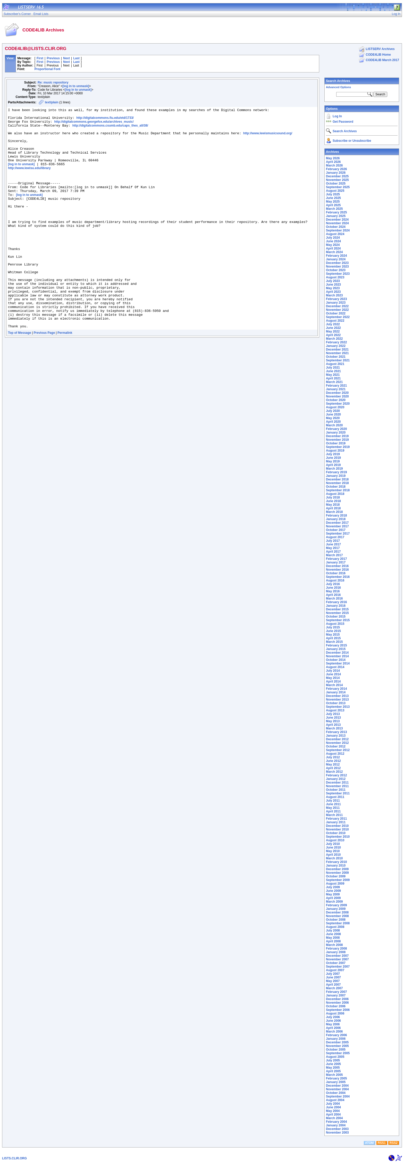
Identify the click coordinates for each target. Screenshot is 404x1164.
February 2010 (336, 862)
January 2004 (336, 1125)
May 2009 (333, 894)
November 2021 (337, 353)
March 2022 (334, 338)
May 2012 (333, 764)
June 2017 (333, 544)
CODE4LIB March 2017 (382, 60)
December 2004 (337, 1085)
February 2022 (336, 342)
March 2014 (334, 685)
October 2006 (336, 1006)
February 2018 (336, 515)
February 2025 (336, 212)
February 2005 (336, 1078)
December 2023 (337, 263)
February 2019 (336, 472)
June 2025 (333, 198)
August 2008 (335, 927)
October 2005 (336, 1049)
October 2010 (336, 833)
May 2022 (333, 331)
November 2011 (337, 786)
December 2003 (337, 1129)
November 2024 (337, 223)
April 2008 (333, 941)
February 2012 (336, 775)
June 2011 (333, 804)
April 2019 (333, 465)
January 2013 (336, 735)
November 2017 (337, 526)
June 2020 (333, 414)
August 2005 (335, 1057)
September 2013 (338, 707)
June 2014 (333, 674)
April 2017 (333, 551)
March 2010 (334, 858)
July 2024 (333, 237)
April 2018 (333, 508)
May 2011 (333, 808)
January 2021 (336, 389)
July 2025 (333, 194)
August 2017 (335, 537)
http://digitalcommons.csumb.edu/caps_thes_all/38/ (110, 129)
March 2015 (334, 642)
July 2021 (333, 367)
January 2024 (336, 259)
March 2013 (334, 728)
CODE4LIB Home (378, 54)
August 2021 (335, 364)
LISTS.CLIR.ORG (14, 1158)
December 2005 (337, 1042)
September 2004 (338, 1096)
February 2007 (336, 992)
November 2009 (337, 873)
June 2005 (333, 1064)
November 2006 (337, 1002)
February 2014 (336, 689)
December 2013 (337, 696)
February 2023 (336, 299)
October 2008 (336, 919)
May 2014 (333, 678)
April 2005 (333, 1071)
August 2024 (335, 234)
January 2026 (336, 172)
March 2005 (334, 1075)
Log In (337, 116)
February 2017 (336, 559)
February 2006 (336, 1035)
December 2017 (337, 523)
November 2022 (337, 310)
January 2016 (336, 606)
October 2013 (336, 703)
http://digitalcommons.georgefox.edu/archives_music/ (93, 125)
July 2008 (333, 930)
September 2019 (338, 447)
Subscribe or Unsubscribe (352, 141)
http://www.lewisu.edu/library (29, 179)
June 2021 (333, 371)
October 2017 (336, 530)
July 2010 (333, 844)
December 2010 (337, 826)
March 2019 (334, 468)
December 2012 (337, 739)
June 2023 (333, 284)
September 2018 (338, 490)
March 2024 (334, 252)
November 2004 (337, 1089)
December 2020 (337, 393)
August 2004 (335, 1100)
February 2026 (336, 169)
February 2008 (336, 948)
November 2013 (337, 699)
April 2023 (333, 292)
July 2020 (333, 411)
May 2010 (333, 851)
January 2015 (336, 649)
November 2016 (337, 569)
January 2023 (336, 302)
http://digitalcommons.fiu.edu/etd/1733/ (105, 120)
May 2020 (333, 418)
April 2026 (333, 162)
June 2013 (333, 717)
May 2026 (333, 158)
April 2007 (333, 984)
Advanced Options (338, 87)
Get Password (343, 121)
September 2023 (338, 274)
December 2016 (337, 566)
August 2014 (335, 667)
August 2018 (335, 494)
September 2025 (338, 187)
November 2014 (337, 656)
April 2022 (333, 335)
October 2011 (336, 790)
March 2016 (334, 598)
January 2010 (336, 865)
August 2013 (335, 710)
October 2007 (336, 963)
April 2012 (333, 768)
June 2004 (333, 1107)
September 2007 (338, 966)
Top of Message (19, 376)
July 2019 (333, 454)
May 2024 (333, 245)
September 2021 (338, 360)
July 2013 (333, 714)
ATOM (369, 1143)
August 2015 (335, 624)
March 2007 (334, 988)
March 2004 (334, 1118)
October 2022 (336, 313)
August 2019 (335, 450)
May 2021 (333, 375)
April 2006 (333, 1028)
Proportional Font (48, 69)
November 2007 (337, 959)
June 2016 (333, 587)
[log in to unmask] (75, 86)
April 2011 (333, 811)
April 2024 (333, 248)
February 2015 (336, 645)
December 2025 (337, 176)
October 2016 (336, 573)
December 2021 (337, 349)
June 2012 (333, 761)
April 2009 (333, 898)
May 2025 (333, 201)
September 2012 (338, 750)
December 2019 (337, 436)
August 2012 (335, 753)
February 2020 (336, 429)
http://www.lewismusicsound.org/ (267, 138)
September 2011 (338, 793)
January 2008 (336, 952)
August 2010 (335, 840)
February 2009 (336, 905)
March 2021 (334, 382)
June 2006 (333, 1020)
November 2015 (337, 613)
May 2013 (333, 721)
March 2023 (334, 295)
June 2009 (333, 891)
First (40, 58)
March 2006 (334, 1031)
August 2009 (335, 883)
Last (76, 58)
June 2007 (333, 977)
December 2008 (337, 912)
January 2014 (336, 692)
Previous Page (44, 376)
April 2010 (333, 855)
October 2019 (336, 443)
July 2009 (333, 887)
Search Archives (338, 81)
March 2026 (334, 165)
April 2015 (333, 638)
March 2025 (334, 209)
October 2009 (336, 876)
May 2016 (333, 591)
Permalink (64, 376)
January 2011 (336, 822)
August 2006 (335, 1013)
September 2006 (338, 1010)
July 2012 (333, 757)
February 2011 (336, 818)
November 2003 (337, 1132)
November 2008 (337, 916)
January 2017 (336, 562)
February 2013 (336, 732)
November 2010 (337, 829)
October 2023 (336, 270)
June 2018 (333, 501)
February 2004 (336, 1122)
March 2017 (334, 555)
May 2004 (333, 1111)
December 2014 (337, 652)
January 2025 (336, 216)
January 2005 (336, 1082)
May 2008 (333, 937)
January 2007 (336, 995)
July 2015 (333, 627)
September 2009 (338, 880)
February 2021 (336, 385)
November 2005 (337, 1046)
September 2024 (338, 230)
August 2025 (335, 191)
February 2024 (336, 255)
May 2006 (333, 1024)
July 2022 (333, 324)
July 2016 (333, 584)
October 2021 (336, 357)
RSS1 (382, 1143)
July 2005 (333, 1060)
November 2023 (337, 266)
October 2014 (336, 660)
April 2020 (333, 421)
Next (66, 58)
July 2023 (333, 281)
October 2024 (336, 227)
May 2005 (333, 1067)
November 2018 (337, 483)
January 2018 (336, 519)
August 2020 (335, 407)
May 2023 (333, 288)
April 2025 (333, 205)
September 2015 (338, 620)
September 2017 (338, 533)
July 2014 (333, 670)
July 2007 (333, 974)
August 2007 (335, 970)
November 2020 (337, 396)
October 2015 (336, 616)
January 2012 (336, 779)
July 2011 (333, 800)
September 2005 (338, 1053)
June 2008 (333, 934)
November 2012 (337, 743)
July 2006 (333, 1017)
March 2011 (334, 815)
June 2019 (333, 458)
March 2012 (334, 772)
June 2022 (333, 328)
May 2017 (333, 548)
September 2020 (338, 403)
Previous (53, 58)
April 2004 (333, 1114)
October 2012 (336, 746)
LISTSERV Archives (380, 49)
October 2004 (336, 1093)
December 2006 (337, 999)
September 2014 (338, 663)
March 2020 (334, 425)
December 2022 (337, 306)
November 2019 (337, 440)
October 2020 (336, 400)
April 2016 (333, 595)
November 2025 (337, 180)
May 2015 (333, 634)
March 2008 (334, 945)
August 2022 (335, 320)
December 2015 (337, 609)
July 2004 (333, 1103)
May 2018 (333, 504)
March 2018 (334, 512)
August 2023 (335, 277)
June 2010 (333, 847)
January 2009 (336, 909)
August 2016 (335, 580)
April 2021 (333, 378)
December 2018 (337, 479)
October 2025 (336, 183)
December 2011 (337, 782)
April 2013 (333, 725)
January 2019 (336, 476)
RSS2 (394, 1143)
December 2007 (337, 956)
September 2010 (338, 836)
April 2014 (333, 681)
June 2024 (333, 241)
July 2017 (333, 541)
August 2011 (335, 797)
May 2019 (333, 461)
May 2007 (333, 981)
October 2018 (336, 486)
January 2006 (336, 1039)
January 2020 (336, 432)
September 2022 (338, 317)
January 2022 (336, 346)
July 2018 (333, 497)
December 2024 (337, 219)
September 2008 (338, 923)
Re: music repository (53, 82)
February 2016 (336, 602)
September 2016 (338, 577)
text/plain (51, 102)
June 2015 (333, 631)
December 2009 (337, 869)
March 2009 (334, 901)
